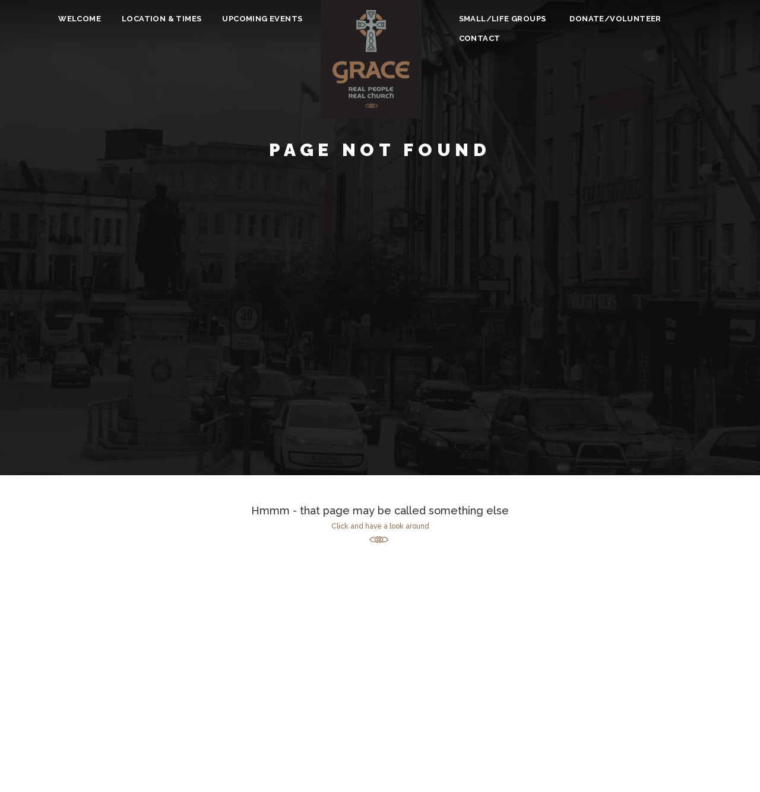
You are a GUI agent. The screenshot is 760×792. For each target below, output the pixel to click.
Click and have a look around (380, 526)
